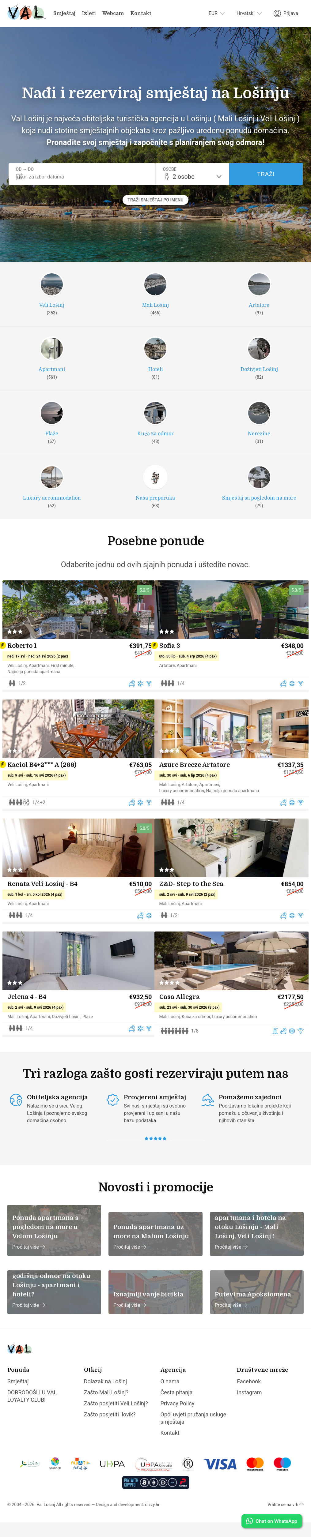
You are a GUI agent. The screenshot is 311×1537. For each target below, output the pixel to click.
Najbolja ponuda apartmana (39, 688)
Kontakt (140, 13)
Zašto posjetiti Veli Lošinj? (116, 1418)
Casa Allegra (185, 1013)
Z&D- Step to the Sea (197, 902)
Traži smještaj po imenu (155, 199)
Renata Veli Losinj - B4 (48, 902)
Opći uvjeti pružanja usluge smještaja (193, 1433)
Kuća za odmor (201, 1033)
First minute (67, 682)
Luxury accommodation (187, 805)
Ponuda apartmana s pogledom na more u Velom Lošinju (45, 1241)
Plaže (93, 1033)
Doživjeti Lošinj (71, 1033)
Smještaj (64, 13)
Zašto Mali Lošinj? (106, 1407)
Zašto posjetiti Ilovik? (110, 1429)
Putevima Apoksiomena (253, 1309)
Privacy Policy (178, 1418)
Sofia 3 (175, 662)
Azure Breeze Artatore (200, 779)
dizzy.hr (152, 1519)
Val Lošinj (45, 1519)
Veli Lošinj (22, 682)
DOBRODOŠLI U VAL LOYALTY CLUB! (32, 1411)
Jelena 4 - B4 (32, 1013)
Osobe (169, 169)
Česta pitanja (177, 1407)
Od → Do (25, 169)
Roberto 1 (27, 662)
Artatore (172, 682)
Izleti (89, 13)
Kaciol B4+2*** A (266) (47, 779)
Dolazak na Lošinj (105, 1396)
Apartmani (44, 682)
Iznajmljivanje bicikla (148, 1309)
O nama (170, 1396)
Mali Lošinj (175, 799)
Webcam (113, 13)
